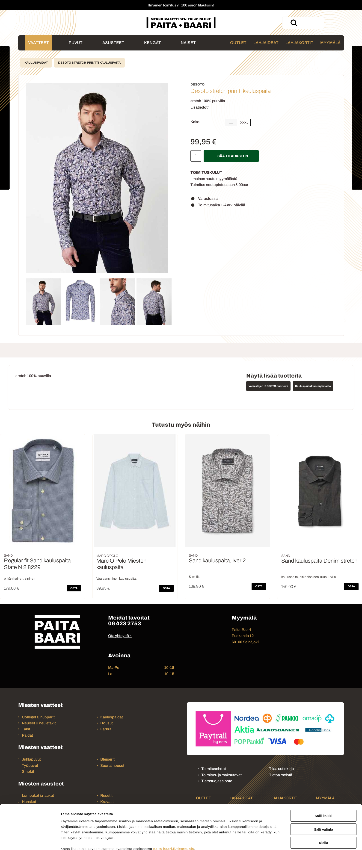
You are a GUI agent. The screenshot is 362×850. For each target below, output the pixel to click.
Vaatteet (38, 43)
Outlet (238, 43)
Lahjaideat (266, 43)
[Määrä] (195, 156)
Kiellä (323, 814)
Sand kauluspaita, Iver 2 (217, 561)
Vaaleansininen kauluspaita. (116, 578)
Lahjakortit (299, 43)
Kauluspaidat (36, 62)
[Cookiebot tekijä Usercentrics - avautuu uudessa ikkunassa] (30, 841)
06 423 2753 (124, 623)
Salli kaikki (323, 787)
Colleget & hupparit (38, 717)
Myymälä (330, 43)
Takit (26, 729)
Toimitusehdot (213, 769)
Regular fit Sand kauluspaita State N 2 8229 (37, 564)
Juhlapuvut (31, 759)
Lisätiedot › (200, 107)
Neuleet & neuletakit (39, 723)
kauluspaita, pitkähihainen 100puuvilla (308, 577)
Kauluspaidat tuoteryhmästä (313, 386)
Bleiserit (107, 759)
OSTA (73, 588)
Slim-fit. (194, 576)
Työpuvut (30, 765)
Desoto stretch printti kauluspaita (89, 62)
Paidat (27, 735)
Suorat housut (112, 765)
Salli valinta (323, 801)
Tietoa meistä (280, 775)
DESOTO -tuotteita (276, 386)
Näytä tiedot (247, 841)
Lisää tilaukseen (231, 156)
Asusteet (113, 43)
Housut (106, 723)
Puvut (76, 43)
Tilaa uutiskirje (281, 769)
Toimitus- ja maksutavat (221, 775)
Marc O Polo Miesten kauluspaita (121, 564)
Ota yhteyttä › (119, 636)
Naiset (188, 43)
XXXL (244, 122)
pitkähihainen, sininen (19, 578)
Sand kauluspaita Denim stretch (319, 561)
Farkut (106, 729)
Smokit (28, 771)
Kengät (152, 43)
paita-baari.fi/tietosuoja (173, 820)
